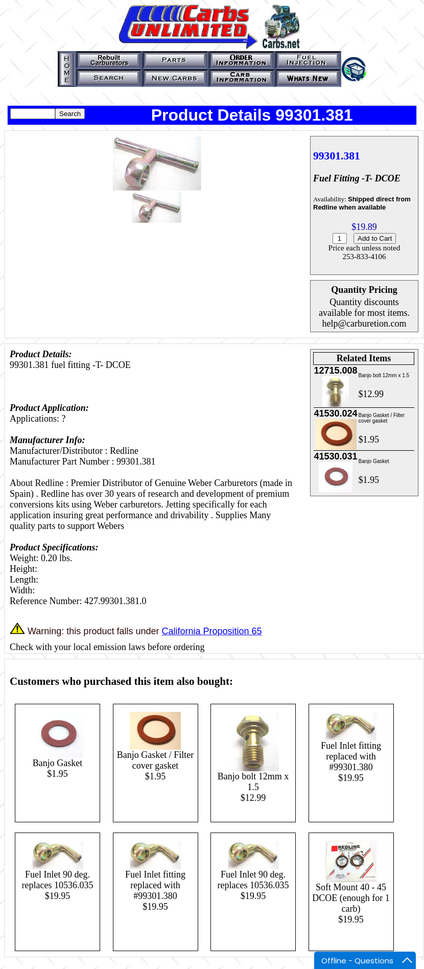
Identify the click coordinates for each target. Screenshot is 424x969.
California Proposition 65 (211, 631)
